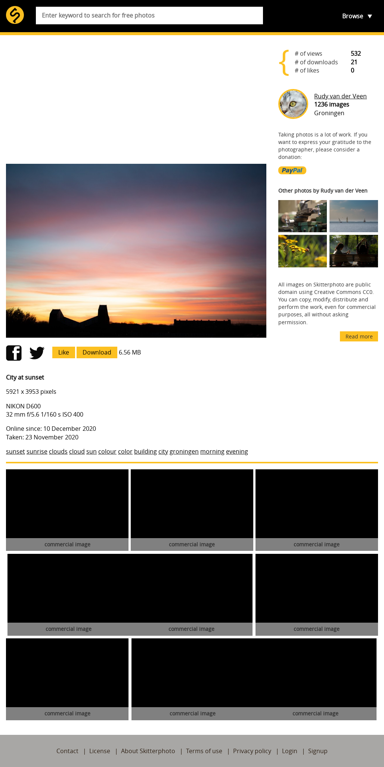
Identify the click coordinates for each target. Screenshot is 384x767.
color (125, 451)
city (163, 451)
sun (91, 451)
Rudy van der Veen (340, 96)
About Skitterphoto (148, 751)
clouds (58, 451)
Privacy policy (252, 751)
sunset (15, 451)
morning (212, 451)
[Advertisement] (136, 99)
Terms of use (204, 751)
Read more (359, 336)
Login (289, 751)
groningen (184, 451)
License (99, 751)
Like (63, 352)
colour (107, 451)
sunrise (37, 451)
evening (237, 451)
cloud (77, 451)
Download (97, 352)
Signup (318, 751)
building (145, 451)
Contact (67, 751)
